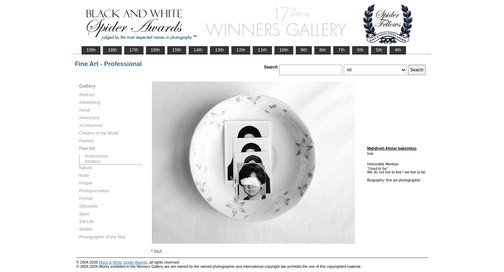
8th (322, 49)
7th (341, 49)
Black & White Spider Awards (123, 262)
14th (198, 49)
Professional (96, 156)
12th (240, 49)
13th (219, 49)
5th (379, 49)
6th (360, 49)
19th (91, 49)
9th (304, 49)
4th (398, 49)
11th (262, 49)
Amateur (92, 161)
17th (133, 49)
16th (155, 49)
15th (176, 49)
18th (112, 49)
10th (283, 49)
